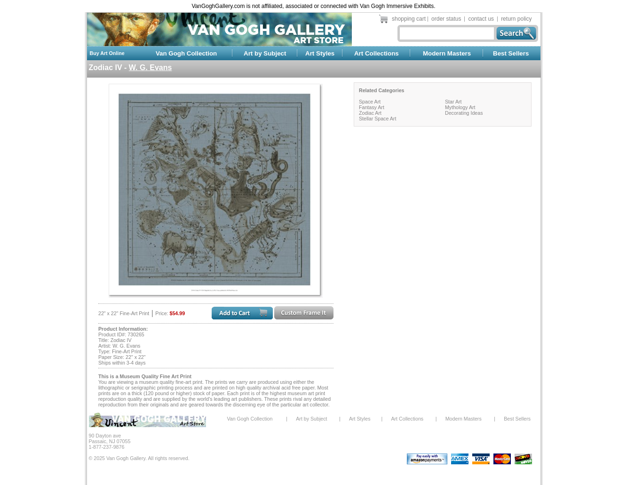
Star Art (453, 101)
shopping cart (409, 19)
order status (446, 19)
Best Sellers (511, 53)
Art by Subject (265, 53)
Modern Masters (447, 53)
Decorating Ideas (464, 113)
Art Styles (319, 53)
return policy (516, 19)
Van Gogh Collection (186, 53)
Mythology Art (460, 107)
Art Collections (376, 53)
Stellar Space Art (377, 118)
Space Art (370, 101)
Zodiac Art (370, 113)
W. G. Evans (150, 68)
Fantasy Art (371, 107)
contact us (481, 19)
